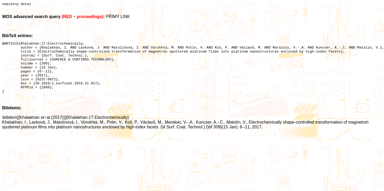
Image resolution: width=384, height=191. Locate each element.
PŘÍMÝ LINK (118, 17)
